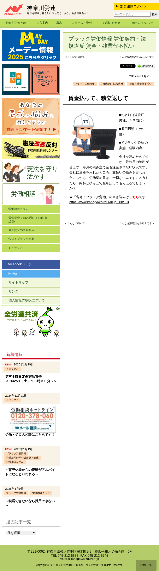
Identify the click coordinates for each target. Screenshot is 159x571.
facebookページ (20, 264)
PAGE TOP (146, 565)
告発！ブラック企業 (21, 239)
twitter (12, 273)
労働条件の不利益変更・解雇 (22, 457)
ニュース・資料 (82, 22)
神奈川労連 (41, 8)
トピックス (15, 247)
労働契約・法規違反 (112, 83)
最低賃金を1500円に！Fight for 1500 (28, 219)
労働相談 (23, 193)
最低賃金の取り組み (21, 230)
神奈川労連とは (16, 22)
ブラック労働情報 (85, 83)
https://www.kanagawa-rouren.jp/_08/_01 (99, 202)
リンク (13, 291)
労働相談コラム (18, 209)
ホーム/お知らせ (142, 22)
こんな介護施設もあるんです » (136, 56)
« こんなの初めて (75, 56)
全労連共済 (58, 309)
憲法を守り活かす (42, 172)
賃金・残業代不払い (140, 83)
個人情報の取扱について (26, 300)
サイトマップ (18, 282)
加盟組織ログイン (131, 6)
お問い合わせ (111, 22)
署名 (59, 22)
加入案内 (42, 22)
